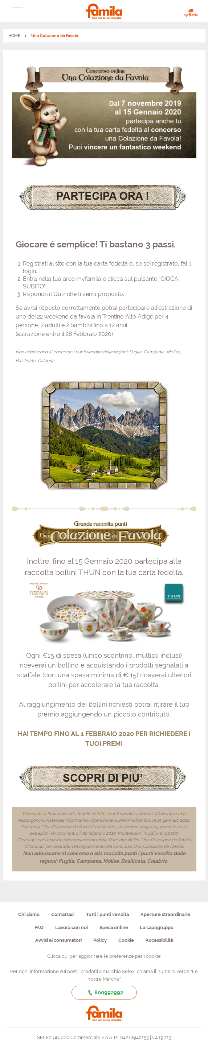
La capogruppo (157, 927)
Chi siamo (29, 914)
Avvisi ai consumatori (58, 940)
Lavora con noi (71, 927)
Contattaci (62, 914)
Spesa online (113, 927)
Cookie (126, 940)
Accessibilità (159, 940)
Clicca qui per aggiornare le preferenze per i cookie (104, 956)
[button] (17, 11)
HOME (14, 35)
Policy (100, 940)
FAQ (39, 927)
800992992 (104, 992)
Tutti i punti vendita (107, 914)
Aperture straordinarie (165, 914)
